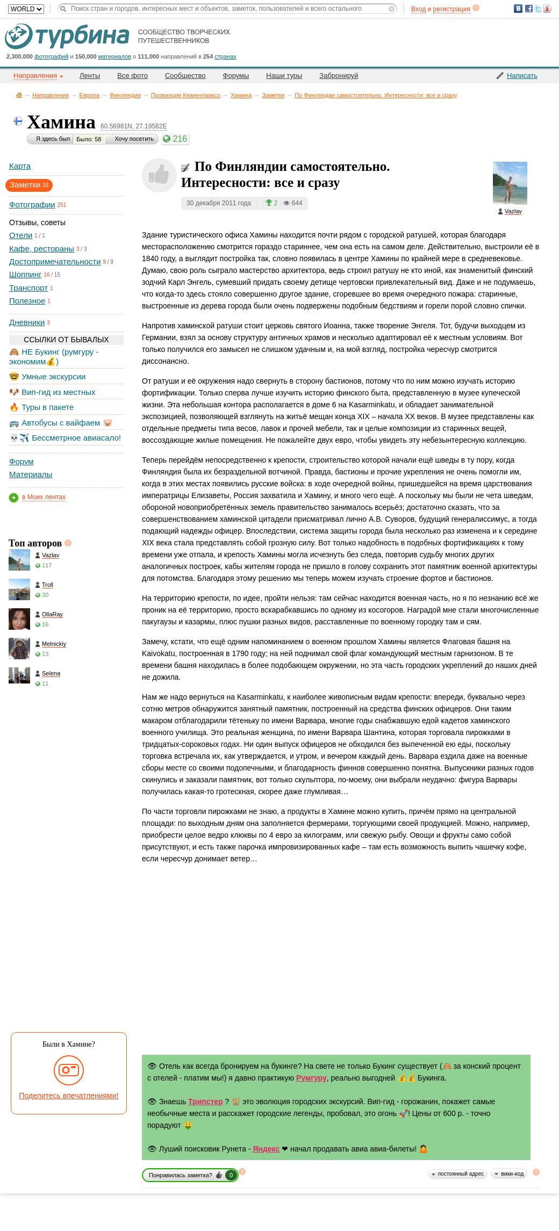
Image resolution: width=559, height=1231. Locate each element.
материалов (114, 56)
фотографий (51, 56)
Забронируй (338, 75)
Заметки (273, 95)
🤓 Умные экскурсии (47, 376)
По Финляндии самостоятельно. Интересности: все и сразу (376, 95)
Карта (20, 165)
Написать (522, 75)
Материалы (30, 474)
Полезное (27, 300)
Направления (50, 95)
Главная (19, 95)
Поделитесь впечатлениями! (69, 1095)
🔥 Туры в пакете (41, 407)
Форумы (236, 75)
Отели (20, 235)
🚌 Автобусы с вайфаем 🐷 (61, 422)
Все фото (132, 75)
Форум (21, 461)
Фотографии (32, 204)
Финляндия (125, 95)
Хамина (241, 95)
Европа (90, 95)
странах (225, 56)
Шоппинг (25, 274)
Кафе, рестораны (41, 248)
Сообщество (185, 75)
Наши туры (284, 75)
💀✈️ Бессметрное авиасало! (65, 437)
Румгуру (311, 1078)
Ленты (90, 75)
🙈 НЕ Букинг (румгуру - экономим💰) (54, 356)
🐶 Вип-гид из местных (52, 392)
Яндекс (266, 1148)
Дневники (27, 322)
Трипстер (205, 1101)
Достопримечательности (55, 261)
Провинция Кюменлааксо (185, 95)
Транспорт (28, 287)
